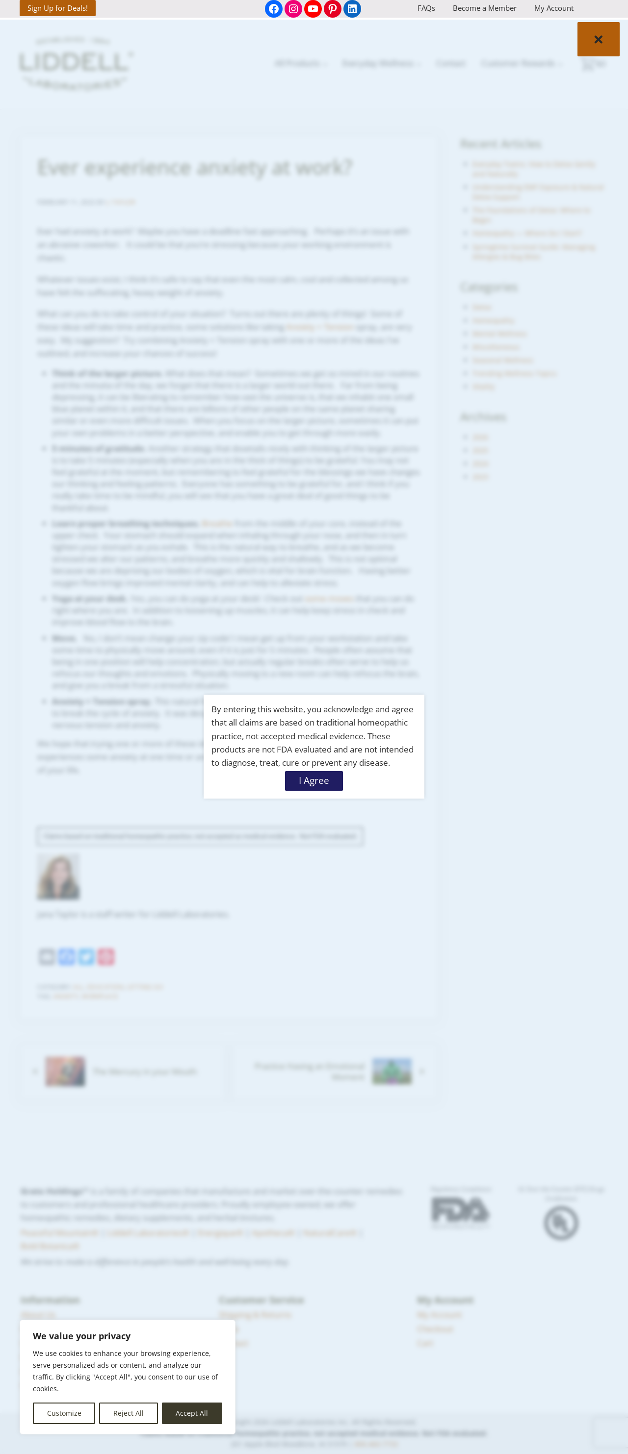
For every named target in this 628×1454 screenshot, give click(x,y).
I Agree (314, 780)
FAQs (426, 8)
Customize (64, 1413)
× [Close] (598, 38)
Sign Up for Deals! (57, 8)
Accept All (192, 1413)
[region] (128, 1377)
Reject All (128, 1413)
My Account (554, 8)
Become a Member (485, 8)
